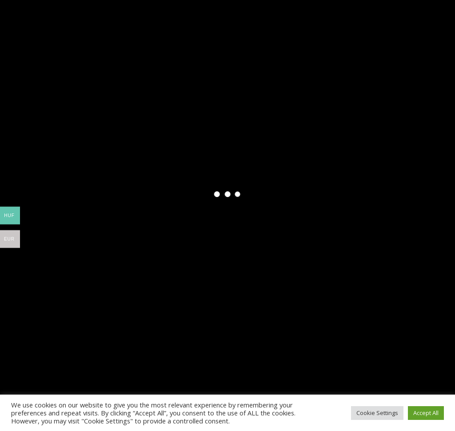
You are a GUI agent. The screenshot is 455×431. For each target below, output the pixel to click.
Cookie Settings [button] (377, 413)
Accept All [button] (426, 413)
